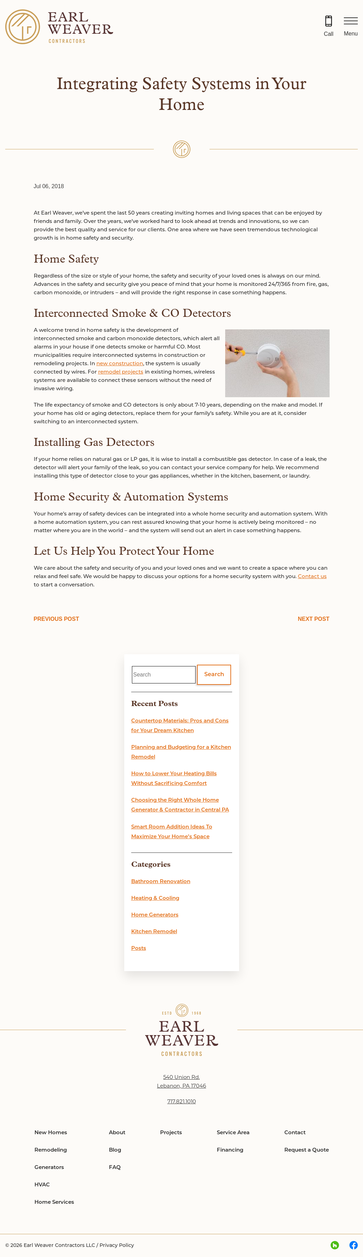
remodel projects (120, 372)
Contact (295, 1133)
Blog (115, 1150)
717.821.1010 (181, 1102)
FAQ (115, 1167)
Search (214, 675)
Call (328, 34)
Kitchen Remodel (154, 932)
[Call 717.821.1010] (328, 27)
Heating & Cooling (155, 898)
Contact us (312, 576)
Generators (49, 1167)
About (117, 1133)
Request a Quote (306, 1150)
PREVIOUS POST (56, 619)
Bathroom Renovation (160, 881)
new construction (119, 364)
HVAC (42, 1185)
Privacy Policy (117, 1245)
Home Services (54, 1202)
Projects (171, 1133)
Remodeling (50, 1150)
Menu (351, 34)
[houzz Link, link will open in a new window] (335, 1245)
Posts (138, 948)
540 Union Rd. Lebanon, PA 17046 (181, 1082)
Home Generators (155, 915)
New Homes (50, 1133)
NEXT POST (314, 619)
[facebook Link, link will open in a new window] (353, 1245)
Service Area (233, 1133)
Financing (230, 1150)
